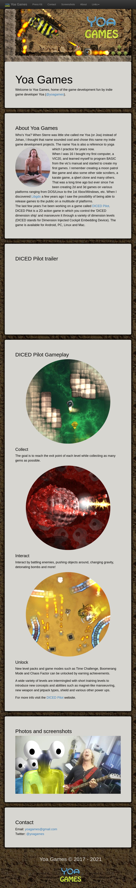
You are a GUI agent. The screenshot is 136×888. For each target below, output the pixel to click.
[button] (23, 765)
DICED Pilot (100, 206)
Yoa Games (16, 5)
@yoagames (55, 94)
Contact (51, 4)
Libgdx (36, 196)
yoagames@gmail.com (41, 829)
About (83, 4)
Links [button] (95, 4)
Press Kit (37, 4)
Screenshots (68, 4)
